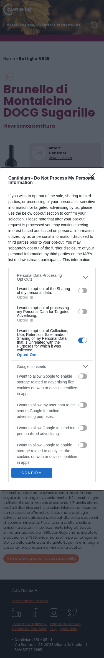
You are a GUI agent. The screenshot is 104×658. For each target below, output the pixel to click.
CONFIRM (31, 473)
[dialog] (52, 329)
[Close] (93, 178)
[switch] (82, 290)
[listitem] (52, 277)
